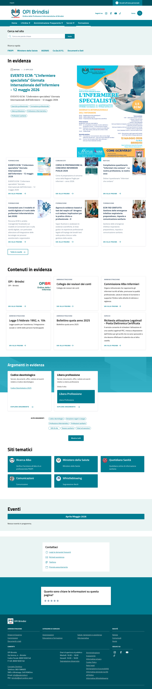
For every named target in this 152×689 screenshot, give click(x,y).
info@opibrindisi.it (20, 675)
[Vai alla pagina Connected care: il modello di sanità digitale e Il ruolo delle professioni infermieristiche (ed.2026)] (16, 241)
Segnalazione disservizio (69, 661)
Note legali (90, 665)
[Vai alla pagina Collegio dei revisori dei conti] (65, 305)
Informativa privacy (94, 659)
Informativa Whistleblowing (97, 678)
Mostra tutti (76, 438)
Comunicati (116, 638)
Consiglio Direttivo (15, 666)
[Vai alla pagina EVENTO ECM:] (16, 192)
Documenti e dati (14, 641)
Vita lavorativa (83, 638)
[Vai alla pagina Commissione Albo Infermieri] (113, 305)
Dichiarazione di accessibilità (97, 668)
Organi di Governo (15, 634)
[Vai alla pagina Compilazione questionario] (111, 192)
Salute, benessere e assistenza (89, 634)
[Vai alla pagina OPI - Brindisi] (16, 305)
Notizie (115, 634)
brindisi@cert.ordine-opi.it (22, 678)
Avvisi (114, 641)
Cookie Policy (91, 662)
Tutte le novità (17, 252)
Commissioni (13, 638)
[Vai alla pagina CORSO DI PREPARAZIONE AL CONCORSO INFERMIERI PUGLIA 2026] (64, 192)
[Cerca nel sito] (139, 13)
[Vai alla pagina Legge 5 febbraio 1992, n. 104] (18, 344)
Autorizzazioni (48, 634)
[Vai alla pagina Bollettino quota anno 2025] (65, 344)
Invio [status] (70, 36)
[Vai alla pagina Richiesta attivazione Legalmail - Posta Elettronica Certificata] (113, 344)
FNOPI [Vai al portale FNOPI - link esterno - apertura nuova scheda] (12, 3)
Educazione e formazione (52, 638)
